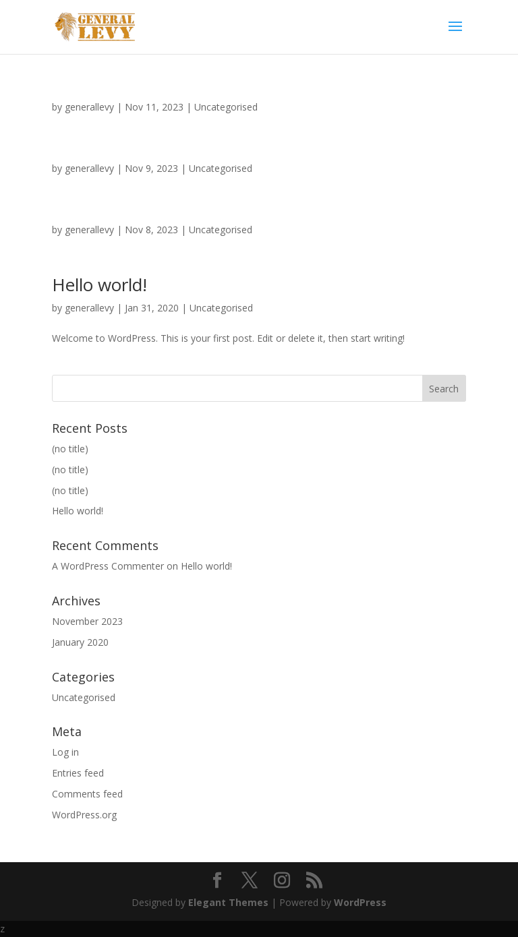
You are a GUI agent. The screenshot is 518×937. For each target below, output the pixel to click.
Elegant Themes (228, 902)
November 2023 (87, 621)
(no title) (70, 448)
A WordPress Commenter (108, 566)
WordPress (360, 902)
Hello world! (99, 284)
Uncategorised (226, 106)
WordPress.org (84, 814)
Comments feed (87, 793)
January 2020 (80, 642)
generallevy (89, 106)
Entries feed (78, 772)
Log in (65, 752)
